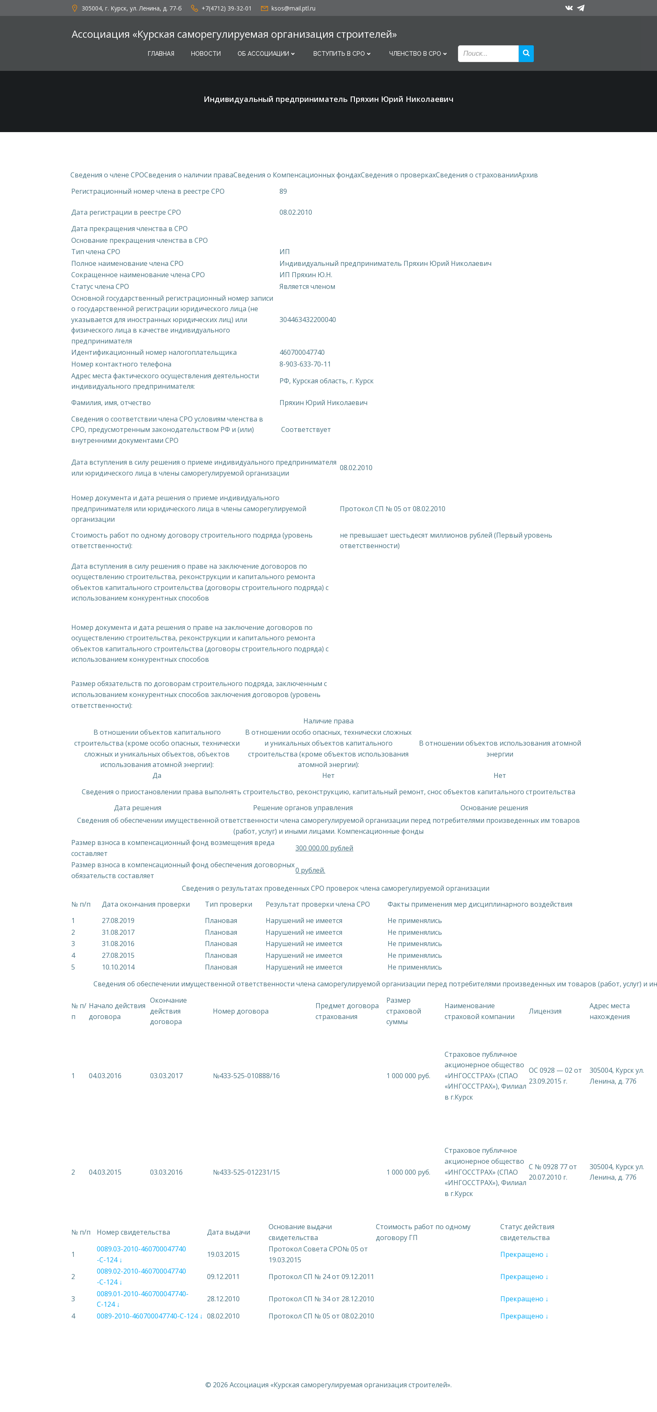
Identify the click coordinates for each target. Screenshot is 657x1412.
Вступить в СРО (342, 53)
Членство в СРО (419, 53)
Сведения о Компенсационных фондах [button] (297, 177)
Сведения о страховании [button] (477, 177)
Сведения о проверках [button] (398, 177)
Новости (206, 53)
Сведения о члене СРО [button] (107, 177)
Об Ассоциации (267, 53)
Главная (161, 53)
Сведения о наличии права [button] (188, 177)
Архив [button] (528, 177)
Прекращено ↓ (524, 1256)
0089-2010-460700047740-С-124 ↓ (150, 1318)
